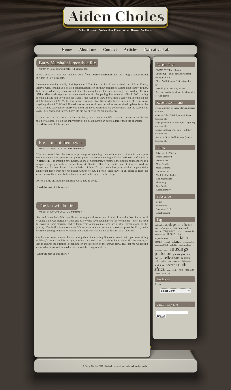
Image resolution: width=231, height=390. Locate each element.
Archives (156, 284)
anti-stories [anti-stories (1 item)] (159, 225)
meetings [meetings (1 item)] (158, 250)
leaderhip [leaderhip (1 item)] (173, 245)
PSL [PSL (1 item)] (188, 254)
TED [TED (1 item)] (181, 270)
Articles (131, 49)
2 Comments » (74, 212)
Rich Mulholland (164, 178)
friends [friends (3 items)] (176, 241)
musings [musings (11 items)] (179, 249)
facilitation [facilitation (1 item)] (174, 238)
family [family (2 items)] (158, 241)
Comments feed (163, 209)
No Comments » (76, 148)
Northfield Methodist (166, 175)
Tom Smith (161, 186)
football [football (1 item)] (167, 242)
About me (87, 49)
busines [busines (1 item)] (158, 231)
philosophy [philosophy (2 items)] (179, 254)
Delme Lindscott (164, 156)
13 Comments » (80, 69)
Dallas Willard (123, 157)
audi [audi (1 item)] (156, 228)
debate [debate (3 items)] (170, 234)
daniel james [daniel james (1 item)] (160, 234)
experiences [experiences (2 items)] (161, 238)
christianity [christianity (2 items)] (168, 230)
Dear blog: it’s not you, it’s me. (171, 88)
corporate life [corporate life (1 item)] (189, 231)
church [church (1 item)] (179, 231)
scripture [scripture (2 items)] (159, 265)
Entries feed (161, 205)
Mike (40, 94)
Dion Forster (162, 160)
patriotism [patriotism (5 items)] (163, 253)
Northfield (43, 160)
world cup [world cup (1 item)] (166, 273)
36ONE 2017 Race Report (168, 70)
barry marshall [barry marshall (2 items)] (181, 227)
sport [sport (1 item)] (168, 270)
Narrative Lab (156, 49)
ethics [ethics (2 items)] (180, 234)
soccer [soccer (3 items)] (170, 265)
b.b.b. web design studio (136, 366)
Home (67, 49)
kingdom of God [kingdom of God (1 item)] (161, 245)
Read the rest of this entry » (53, 124)
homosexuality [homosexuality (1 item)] (188, 242)
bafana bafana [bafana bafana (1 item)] (165, 228)
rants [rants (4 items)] (158, 257)
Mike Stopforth (163, 167)
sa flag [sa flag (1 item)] (163, 261)
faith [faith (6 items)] (184, 237)
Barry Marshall (102, 74)
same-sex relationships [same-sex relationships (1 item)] (182, 261)
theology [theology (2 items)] (189, 269)
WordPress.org (163, 212)
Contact (110, 49)
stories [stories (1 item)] (174, 270)
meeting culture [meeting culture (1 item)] (185, 245)
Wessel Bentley (163, 189)
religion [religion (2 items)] (185, 257)
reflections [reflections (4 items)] (171, 257)
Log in (159, 201)
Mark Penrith (162, 164)
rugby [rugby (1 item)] (157, 261)
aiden (158, 115)
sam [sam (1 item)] (169, 261)
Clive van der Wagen (166, 153)
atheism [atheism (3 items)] (187, 224)
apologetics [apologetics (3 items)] (172, 224)
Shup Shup (161, 182)
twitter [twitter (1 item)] (157, 273)
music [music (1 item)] (166, 250)
